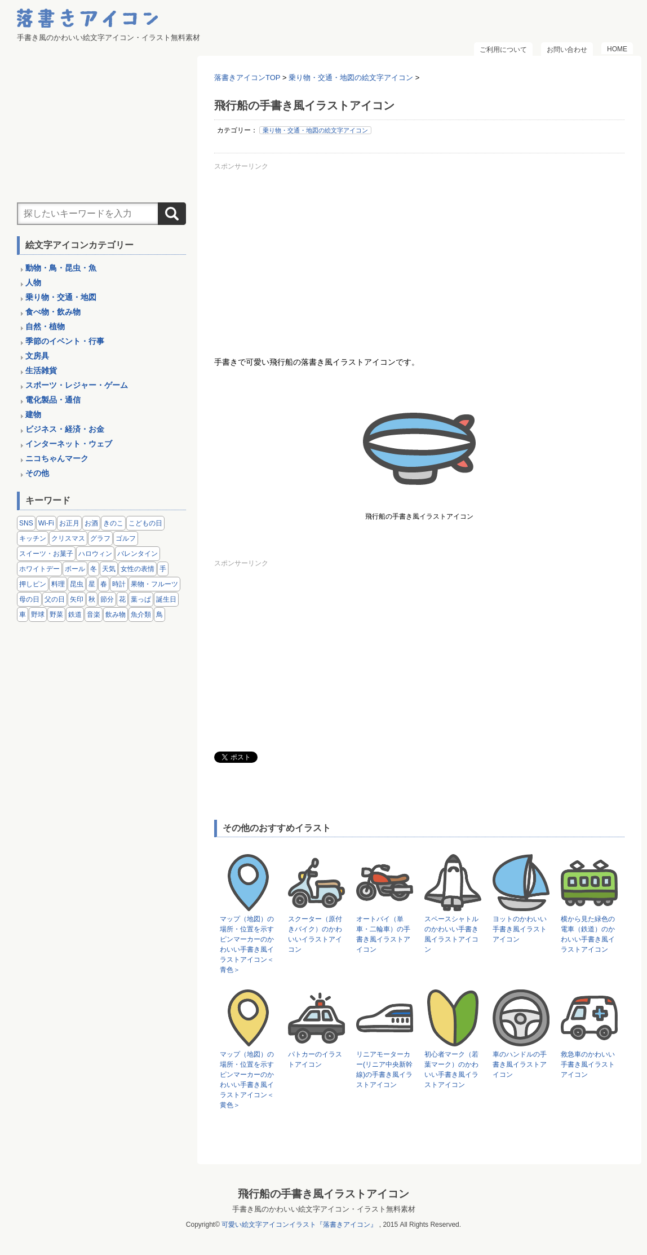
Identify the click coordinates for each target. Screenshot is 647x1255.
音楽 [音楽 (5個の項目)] (93, 614)
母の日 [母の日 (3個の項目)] (29, 599)
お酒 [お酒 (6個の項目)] (91, 523)
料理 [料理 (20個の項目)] (58, 584)
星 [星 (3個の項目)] (91, 584)
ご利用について (503, 50)
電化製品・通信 (53, 399)
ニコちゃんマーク (56, 458)
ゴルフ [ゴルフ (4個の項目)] (126, 538)
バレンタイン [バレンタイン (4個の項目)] (137, 554)
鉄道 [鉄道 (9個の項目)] (75, 614)
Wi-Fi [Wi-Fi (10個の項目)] (46, 523)
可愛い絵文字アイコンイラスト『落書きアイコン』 (299, 1225)
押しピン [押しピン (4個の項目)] (32, 584)
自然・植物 (45, 326)
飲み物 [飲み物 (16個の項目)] (115, 614)
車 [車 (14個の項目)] (22, 614)
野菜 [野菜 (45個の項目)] (56, 614)
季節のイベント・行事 (64, 341)
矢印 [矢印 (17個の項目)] (76, 599)
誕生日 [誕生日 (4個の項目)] (166, 599)
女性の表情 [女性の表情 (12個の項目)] (137, 569)
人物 (33, 282)
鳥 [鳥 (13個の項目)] (159, 614)
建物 (33, 414)
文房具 (37, 355)
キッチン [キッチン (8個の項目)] (32, 538)
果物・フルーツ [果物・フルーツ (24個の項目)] (154, 584)
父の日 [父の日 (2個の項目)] (55, 599)
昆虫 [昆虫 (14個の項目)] (76, 584)
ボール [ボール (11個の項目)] (75, 569)
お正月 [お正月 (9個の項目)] (69, 523)
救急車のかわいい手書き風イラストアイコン (588, 1064)
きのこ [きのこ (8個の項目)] (113, 523)
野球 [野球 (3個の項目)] (38, 614)
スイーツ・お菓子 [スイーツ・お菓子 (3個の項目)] (46, 554)
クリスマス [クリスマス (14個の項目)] (68, 538)
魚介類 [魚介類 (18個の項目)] (141, 614)
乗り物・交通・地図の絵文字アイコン (315, 130)
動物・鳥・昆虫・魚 (60, 267)
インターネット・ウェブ (68, 443)
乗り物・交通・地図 (60, 297)
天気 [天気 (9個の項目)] (109, 569)
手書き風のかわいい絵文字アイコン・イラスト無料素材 (323, 1209)
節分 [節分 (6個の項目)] (107, 599)
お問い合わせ (567, 50)
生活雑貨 (41, 370)
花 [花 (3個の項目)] (122, 599)
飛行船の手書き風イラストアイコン (323, 1194)
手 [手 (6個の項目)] (162, 569)
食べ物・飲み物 (53, 311)
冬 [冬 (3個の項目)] (93, 569)
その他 (37, 473)
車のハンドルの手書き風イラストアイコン (520, 1064)
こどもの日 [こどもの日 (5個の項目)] (145, 523)
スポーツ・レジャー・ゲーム (76, 385)
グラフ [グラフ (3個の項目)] (100, 538)
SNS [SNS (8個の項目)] (26, 523)
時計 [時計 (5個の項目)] (119, 584)
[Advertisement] (419, 253)
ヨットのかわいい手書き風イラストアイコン (520, 929)
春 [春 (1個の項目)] (103, 584)
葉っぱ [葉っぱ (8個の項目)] (141, 599)
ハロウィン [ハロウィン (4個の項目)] (95, 554)
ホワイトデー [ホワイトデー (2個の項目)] (39, 569)
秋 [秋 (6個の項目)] (91, 599)
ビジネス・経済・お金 (64, 429)
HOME (617, 49)
